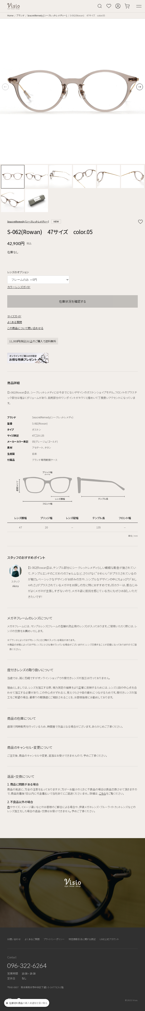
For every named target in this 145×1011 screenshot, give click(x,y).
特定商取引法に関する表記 (82, 939)
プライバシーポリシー (54, 939)
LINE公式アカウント (109, 939)
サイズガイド (14, 316)
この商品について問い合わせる (25, 328)
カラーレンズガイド (18, 287)
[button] (139, 87)
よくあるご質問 (32, 939)
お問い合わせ (14, 939)
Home (10, 15)
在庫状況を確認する (72, 301)
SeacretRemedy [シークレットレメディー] (47, 15)
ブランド (20, 15)
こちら (102, 793)
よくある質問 (14, 322)
